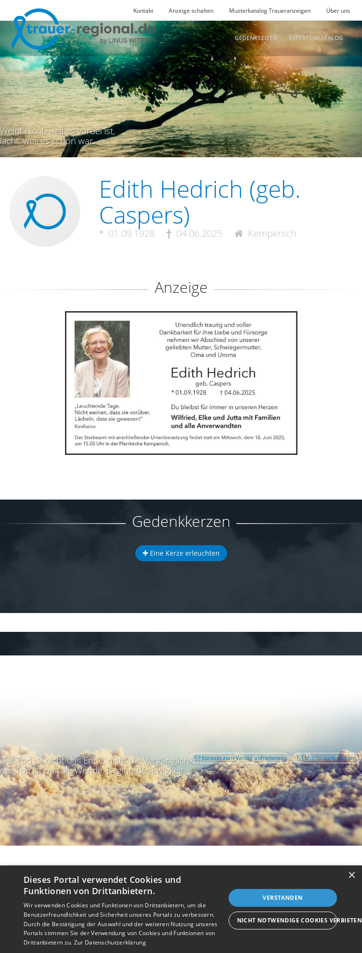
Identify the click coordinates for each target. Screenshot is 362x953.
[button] (181, 345)
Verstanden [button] (283, 898)
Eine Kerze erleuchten (181, 553)
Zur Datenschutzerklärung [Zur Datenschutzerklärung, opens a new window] (110, 942)
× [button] (351, 875)
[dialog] (181, 909)
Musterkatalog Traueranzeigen (270, 11)
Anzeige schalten (191, 11)
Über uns (338, 11)
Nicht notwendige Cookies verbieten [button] (287, 920)
